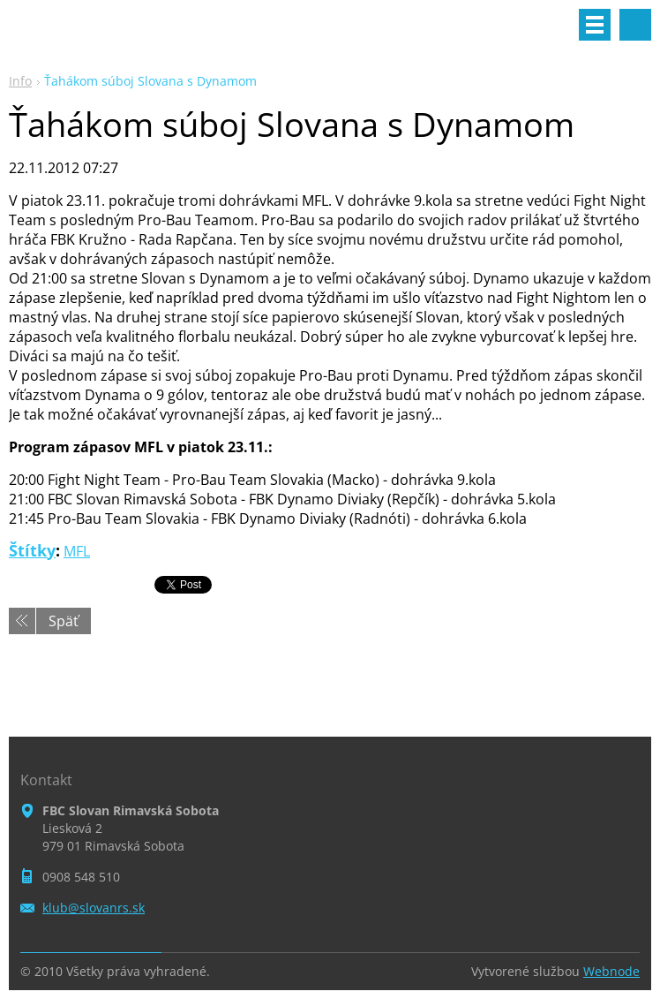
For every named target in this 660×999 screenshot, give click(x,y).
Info (20, 80)
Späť (64, 621)
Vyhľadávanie (635, 25)
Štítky (32, 550)
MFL (77, 551)
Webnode (611, 971)
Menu (595, 24)
